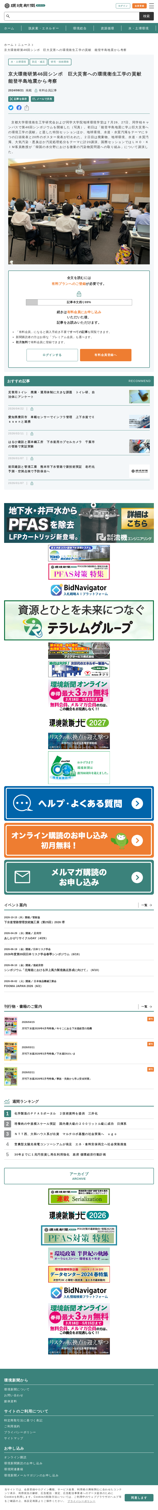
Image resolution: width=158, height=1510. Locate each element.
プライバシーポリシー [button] (81, 1501)
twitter (10, 107)
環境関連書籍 (13, 1469)
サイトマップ (13, 1438)
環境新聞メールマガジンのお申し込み (31, 1475)
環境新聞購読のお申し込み (23, 1463)
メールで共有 (44, 98)
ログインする (52, 355)
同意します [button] (139, 1497)
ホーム (9, 44)
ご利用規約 (12, 1426)
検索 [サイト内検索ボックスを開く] (146, 16)
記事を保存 (20, 98)
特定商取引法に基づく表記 (23, 1420)
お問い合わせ (13, 1395)
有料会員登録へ (105, 355)
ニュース (24, 44)
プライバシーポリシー (20, 1432)
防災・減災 (38, 61)
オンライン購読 (15, 1457)
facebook (19, 107)
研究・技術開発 (60, 61)
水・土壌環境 (18, 61)
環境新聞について (17, 1389)
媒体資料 (10, 1401)
